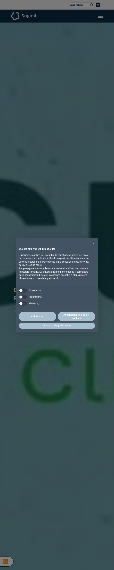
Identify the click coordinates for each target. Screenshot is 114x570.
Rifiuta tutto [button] (37, 316)
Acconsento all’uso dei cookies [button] (76, 316)
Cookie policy (35, 265)
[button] (93, 243)
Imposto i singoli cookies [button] (57, 325)
